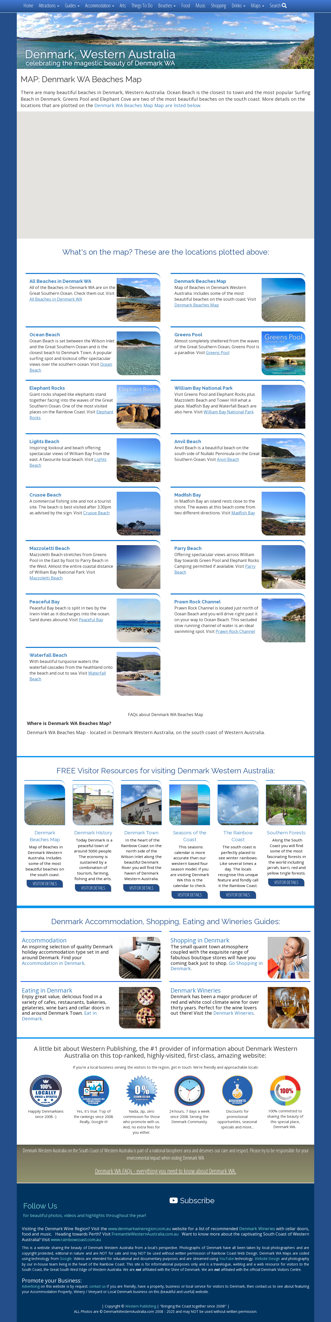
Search (278, 5)
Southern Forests (286, 832)
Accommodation (44, 940)
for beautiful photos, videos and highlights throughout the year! (84, 1215)
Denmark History (93, 832)
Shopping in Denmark (200, 940)
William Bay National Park (203, 388)
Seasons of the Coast (189, 836)
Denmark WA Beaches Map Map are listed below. (147, 105)
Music (200, 5)
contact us (97, 1286)
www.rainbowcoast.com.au (76, 1239)
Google (66, 1258)
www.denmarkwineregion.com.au (139, 1228)
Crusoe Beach (45, 495)
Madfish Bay (187, 495)
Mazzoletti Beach (49, 548)
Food (185, 5)
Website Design (267, 1258)
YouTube (226, 1258)
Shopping (218, 5)
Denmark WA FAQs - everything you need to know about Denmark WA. (165, 1171)
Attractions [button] (49, 5)
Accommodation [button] (99, 5)
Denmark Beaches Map (200, 281)
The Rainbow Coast (238, 836)
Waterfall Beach (48, 655)
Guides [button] (72, 5)
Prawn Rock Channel (197, 601)
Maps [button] (257, 5)
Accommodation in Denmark (53, 963)
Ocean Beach (44, 334)
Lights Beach (44, 441)
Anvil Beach (187, 441)
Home (28, 5)
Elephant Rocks (47, 388)
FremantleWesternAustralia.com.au (145, 1234)
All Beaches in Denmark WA (60, 281)
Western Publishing (140, 1306)
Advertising (31, 1286)
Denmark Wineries (196, 990)
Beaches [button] (167, 5)
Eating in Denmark (47, 990)
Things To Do (142, 5)
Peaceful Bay (44, 601)
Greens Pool (188, 334)
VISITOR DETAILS (45, 883)
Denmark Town (141, 832)
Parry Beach (188, 548)
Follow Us (40, 1205)
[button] (124, 183)
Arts (123, 5)
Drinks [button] (238, 5)
